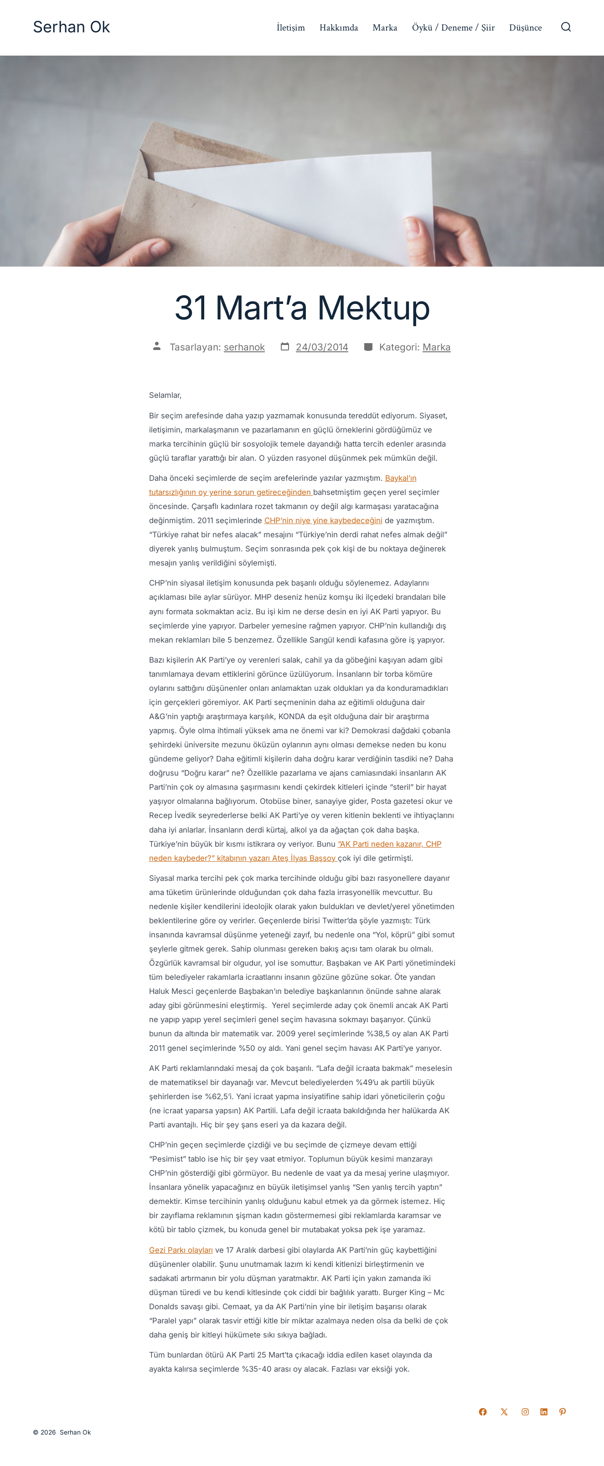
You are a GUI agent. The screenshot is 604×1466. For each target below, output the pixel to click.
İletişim (291, 27)
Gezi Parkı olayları (181, 1250)
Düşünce (525, 27)
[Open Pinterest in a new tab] (562, 1412)
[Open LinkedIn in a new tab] (544, 1412)
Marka (385, 27)
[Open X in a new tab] (504, 1412)
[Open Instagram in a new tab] (525, 1412)
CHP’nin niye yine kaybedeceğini (323, 520)
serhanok (244, 347)
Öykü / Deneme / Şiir (453, 27)
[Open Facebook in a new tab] (483, 1412)
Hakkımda (339, 27)
